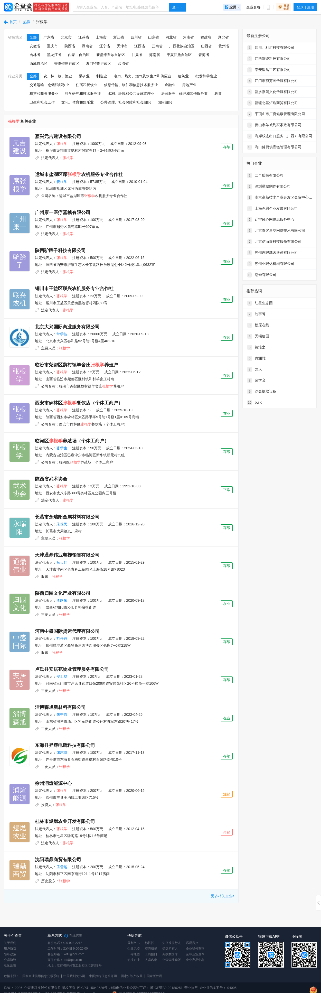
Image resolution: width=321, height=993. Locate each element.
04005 (232, 988)
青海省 (204, 55)
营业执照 (191, 988)
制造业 (101, 76)
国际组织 (164, 102)
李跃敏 (61, 600)
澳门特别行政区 (98, 63)
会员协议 (10, 960)
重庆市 (52, 46)
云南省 (157, 46)
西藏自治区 (39, 63)
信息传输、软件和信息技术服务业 (131, 85)
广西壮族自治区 (181, 46)
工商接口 (151, 954)
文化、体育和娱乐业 (77, 102)
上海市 (101, 37)
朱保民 (61, 524)
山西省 (206, 46)
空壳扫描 (151, 948)
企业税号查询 (195, 948)
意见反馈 (10, 965)
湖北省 (223, 37)
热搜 (26, 22)
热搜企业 (133, 960)
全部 (33, 37)
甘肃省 (137, 55)
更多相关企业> (222, 896)
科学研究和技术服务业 (83, 93)
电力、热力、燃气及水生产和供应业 (142, 76)
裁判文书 (133, 943)
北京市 (66, 37)
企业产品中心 (195, 960)
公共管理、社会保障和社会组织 (125, 102)
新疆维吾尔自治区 (110, 55)
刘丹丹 (61, 638)
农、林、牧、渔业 (57, 76)
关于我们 (10, 943)
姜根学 (61, 182)
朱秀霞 (61, 714)
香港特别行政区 (66, 63)
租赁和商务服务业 (44, 93)
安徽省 (35, 46)
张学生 (61, 448)
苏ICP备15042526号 (92, 988)
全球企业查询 (195, 954)
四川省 (136, 37)
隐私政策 (10, 954)
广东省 (48, 37)
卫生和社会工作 (42, 102)
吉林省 (35, 55)
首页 (10, 22)
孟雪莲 (61, 867)
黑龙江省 (54, 55)
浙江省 (118, 37)
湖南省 (87, 46)
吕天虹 (61, 562)
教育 (218, 93)
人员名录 (151, 960)
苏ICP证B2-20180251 (166, 988)
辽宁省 (104, 46)
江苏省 (83, 37)
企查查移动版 (171, 960)
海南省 (154, 55)
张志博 (61, 752)
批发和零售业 (206, 76)
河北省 (171, 37)
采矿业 (84, 76)
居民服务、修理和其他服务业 (184, 93)
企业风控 (133, 948)
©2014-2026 (13, 988)
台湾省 (123, 63)
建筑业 (183, 76)
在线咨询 (73, 936)
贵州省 (224, 46)
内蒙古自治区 (79, 55)
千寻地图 (133, 954)
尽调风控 (192, 943)
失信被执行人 (171, 943)
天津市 (122, 46)
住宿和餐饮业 (86, 85)
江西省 (139, 46)
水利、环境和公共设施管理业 (131, 93)
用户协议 (10, 948)
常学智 (61, 334)
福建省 (206, 37)
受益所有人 (170, 948)
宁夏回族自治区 (179, 55)
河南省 (188, 37)
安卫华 (61, 676)
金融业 (170, 85)
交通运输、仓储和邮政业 (49, 85)
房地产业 (189, 85)
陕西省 (69, 46)
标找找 (149, 943)
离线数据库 (170, 954)
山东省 (153, 37)
